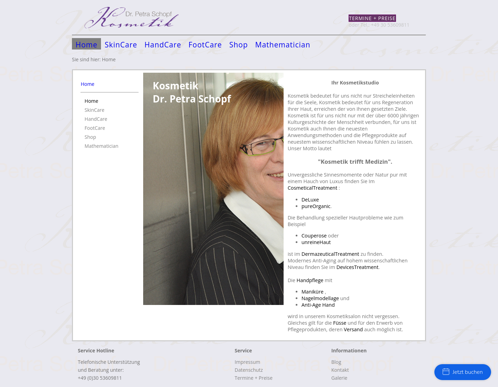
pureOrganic (316, 206)
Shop (238, 45)
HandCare (163, 45)
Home (87, 45)
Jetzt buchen (463, 372)
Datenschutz (249, 370)
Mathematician (283, 45)
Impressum (247, 362)
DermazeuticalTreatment (330, 254)
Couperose (315, 235)
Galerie (339, 378)
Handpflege (310, 280)
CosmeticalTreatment (313, 187)
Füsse (339, 323)
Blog (336, 362)
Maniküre (313, 291)
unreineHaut (316, 242)
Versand (353, 329)
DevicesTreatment (357, 267)
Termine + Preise (372, 18)
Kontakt (340, 370)
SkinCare (121, 45)
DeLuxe (310, 199)
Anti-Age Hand (318, 305)
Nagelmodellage (321, 298)
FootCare (205, 45)
